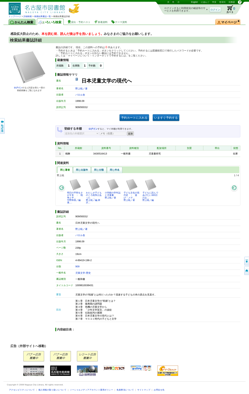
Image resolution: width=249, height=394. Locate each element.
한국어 (222, 2)
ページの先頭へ (246, 261)
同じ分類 (99, 169)
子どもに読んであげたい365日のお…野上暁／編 (150, 190)
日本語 (232, 2)
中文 (214, 2)
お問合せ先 (159, 390)
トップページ (15, 16)
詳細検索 (28, 16)
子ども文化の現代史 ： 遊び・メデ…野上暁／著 (131, 190)
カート (229, 9)
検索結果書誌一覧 (42, 16)
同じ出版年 (82, 169)
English (194, 2)
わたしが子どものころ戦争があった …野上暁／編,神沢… (94, 191)
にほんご (205, 2)
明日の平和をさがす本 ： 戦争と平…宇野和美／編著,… (75, 191)
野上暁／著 (81, 88)
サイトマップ (143, 390)
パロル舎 (80, 94)
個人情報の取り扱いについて (52, 390)
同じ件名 (114, 169)
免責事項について (125, 390)
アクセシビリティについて (22, 390)
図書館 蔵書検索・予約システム (44, 7)
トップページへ (246, 270)
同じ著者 (65, 169)
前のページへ (2, 126)
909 (77, 266)
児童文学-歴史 (83, 272)
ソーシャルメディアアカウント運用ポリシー (91, 390)
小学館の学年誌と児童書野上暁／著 (113, 189)
